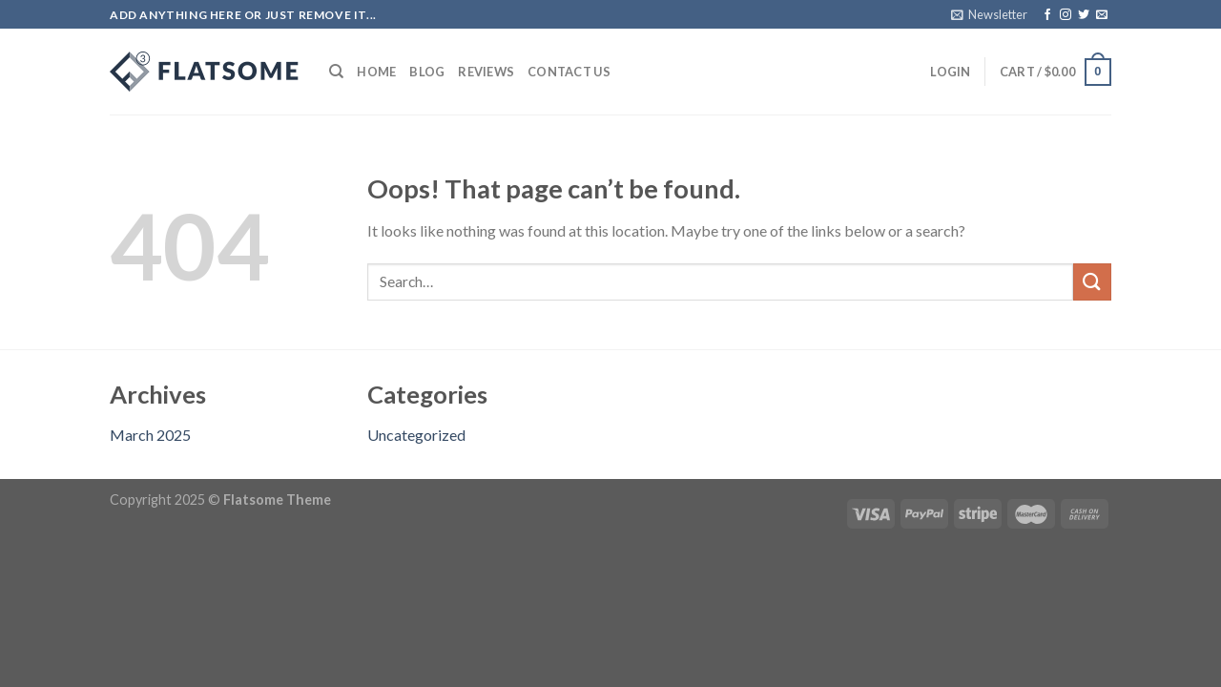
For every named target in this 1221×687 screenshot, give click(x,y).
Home (376, 71)
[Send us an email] (1101, 15)
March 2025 (150, 435)
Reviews (486, 71)
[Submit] (1092, 282)
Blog (427, 71)
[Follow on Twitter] (1083, 15)
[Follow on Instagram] (1065, 15)
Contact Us (569, 71)
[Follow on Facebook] (1047, 15)
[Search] (336, 71)
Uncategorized (416, 435)
